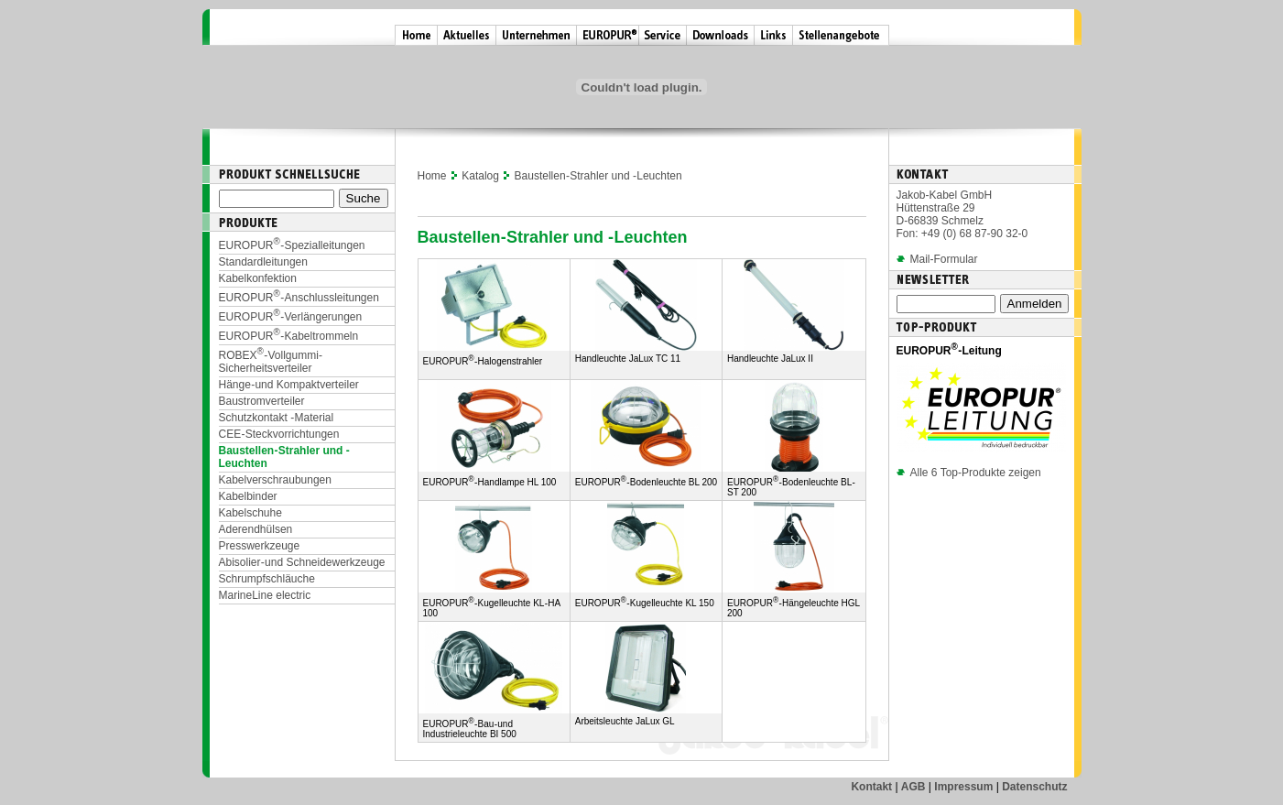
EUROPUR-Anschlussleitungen (299, 297)
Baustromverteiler (262, 401)
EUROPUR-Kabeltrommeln (289, 336)
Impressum (963, 786)
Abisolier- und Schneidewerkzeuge (302, 562)
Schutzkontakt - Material (276, 417)
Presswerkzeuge (259, 545)
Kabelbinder (248, 496)
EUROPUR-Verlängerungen (291, 316)
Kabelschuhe (250, 512)
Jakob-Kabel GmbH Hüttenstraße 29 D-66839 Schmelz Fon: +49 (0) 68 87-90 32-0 (962, 214)
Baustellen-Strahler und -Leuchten (598, 175)
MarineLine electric (265, 595)
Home (432, 175)
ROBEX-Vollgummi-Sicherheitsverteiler (271, 362)
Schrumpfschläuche (267, 578)
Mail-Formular (944, 259)
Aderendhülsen (256, 529)
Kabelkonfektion (258, 278)
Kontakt (871, 786)
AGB (913, 786)
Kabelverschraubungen (275, 479)
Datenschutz (1034, 786)
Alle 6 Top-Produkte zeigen (969, 472)
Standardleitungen (263, 262)
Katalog (480, 175)
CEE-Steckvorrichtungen (279, 434)
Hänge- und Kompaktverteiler (289, 384)
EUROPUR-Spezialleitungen (292, 245)
